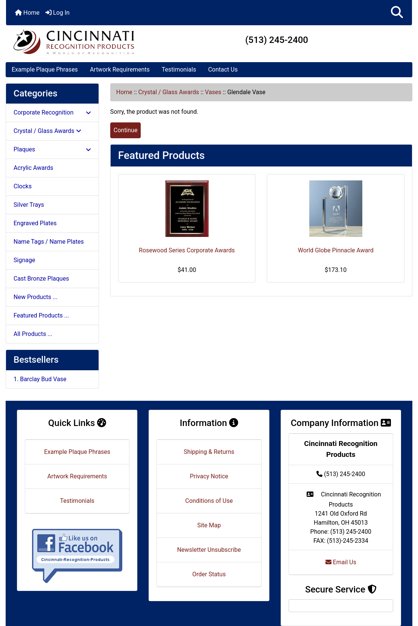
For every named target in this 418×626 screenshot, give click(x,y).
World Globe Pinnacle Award (336, 250)
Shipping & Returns (209, 451)
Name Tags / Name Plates (49, 241)
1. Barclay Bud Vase (40, 379)
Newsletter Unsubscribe (209, 549)
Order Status (209, 574)
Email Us (340, 562)
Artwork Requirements (120, 69)
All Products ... (33, 333)
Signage (24, 260)
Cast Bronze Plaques (41, 278)
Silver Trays (29, 204)
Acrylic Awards (33, 167)
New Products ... (36, 297)
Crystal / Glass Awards (168, 92)
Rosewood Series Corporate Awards (187, 250)
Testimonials (179, 69)
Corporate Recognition (52, 112)
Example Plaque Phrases (45, 69)
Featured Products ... (41, 315)
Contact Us (223, 69)
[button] (397, 12)
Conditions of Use (209, 500)
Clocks (23, 186)
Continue (126, 130)
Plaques (52, 149)
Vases (213, 92)
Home (27, 12)
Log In (58, 12)
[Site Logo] (74, 41)
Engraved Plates (35, 223)
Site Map (209, 525)
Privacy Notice (209, 476)
